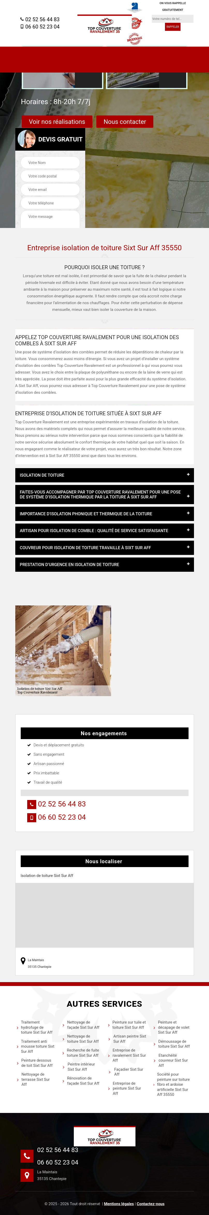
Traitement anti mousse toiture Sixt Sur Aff (35, 1046)
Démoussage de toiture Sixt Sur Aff (171, 1044)
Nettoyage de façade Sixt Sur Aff (80, 1025)
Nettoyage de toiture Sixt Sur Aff (80, 1039)
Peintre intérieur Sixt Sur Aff (78, 1067)
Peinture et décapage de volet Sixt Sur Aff (171, 1027)
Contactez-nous (150, 1204)
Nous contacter (125, 121)
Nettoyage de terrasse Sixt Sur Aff (33, 1079)
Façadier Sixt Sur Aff (125, 1072)
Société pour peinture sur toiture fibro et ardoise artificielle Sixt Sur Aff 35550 (171, 1084)
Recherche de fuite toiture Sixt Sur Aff (80, 1053)
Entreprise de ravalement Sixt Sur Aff (127, 1055)
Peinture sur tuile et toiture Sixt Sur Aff (127, 1025)
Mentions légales (119, 1204)
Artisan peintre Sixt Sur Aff (127, 1039)
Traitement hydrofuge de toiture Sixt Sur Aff (35, 1027)
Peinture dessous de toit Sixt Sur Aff (35, 1063)
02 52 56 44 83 (40, 19)
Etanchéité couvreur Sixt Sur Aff (170, 1060)
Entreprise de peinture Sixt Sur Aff (124, 1088)
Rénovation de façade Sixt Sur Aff (80, 1081)
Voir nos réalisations (57, 121)
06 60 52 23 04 (40, 27)
